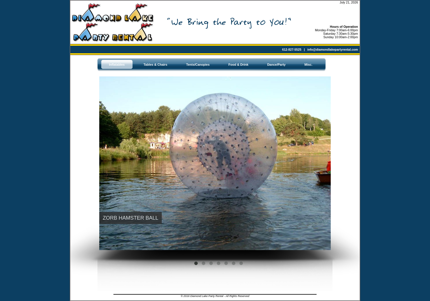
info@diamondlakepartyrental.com (332, 49)
